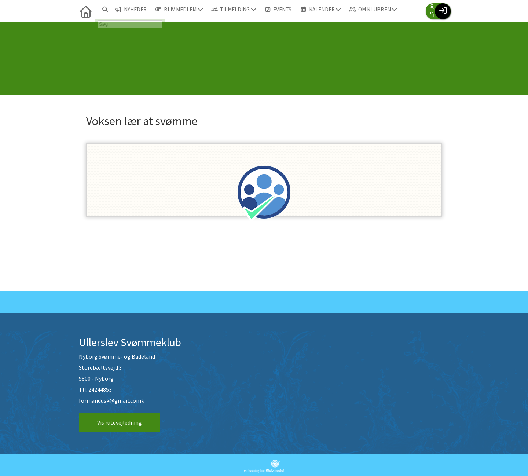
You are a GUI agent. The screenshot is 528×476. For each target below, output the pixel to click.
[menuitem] (84, 11)
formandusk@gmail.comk (111, 400)
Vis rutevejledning (119, 422)
